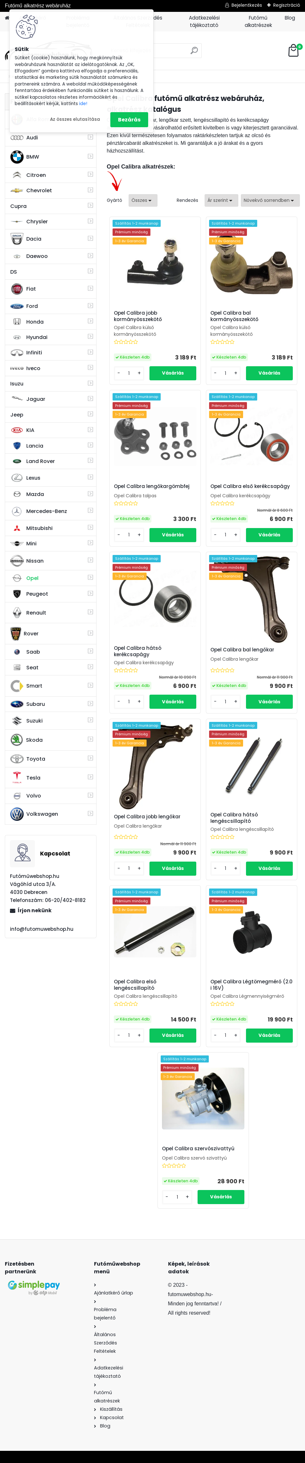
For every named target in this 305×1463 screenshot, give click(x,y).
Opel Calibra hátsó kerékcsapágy (137, 651)
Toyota (27, 759)
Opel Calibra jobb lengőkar (147, 817)
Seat (24, 667)
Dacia (25, 238)
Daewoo (29, 256)
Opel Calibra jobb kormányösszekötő (138, 316)
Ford (24, 306)
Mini (23, 543)
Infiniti (26, 352)
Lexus (25, 478)
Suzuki (26, 720)
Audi (24, 138)
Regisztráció (286, 5)
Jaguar (27, 399)
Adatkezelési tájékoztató (204, 21)
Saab (25, 652)
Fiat (23, 289)
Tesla (25, 777)
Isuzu (16, 383)
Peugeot (29, 594)
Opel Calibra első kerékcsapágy (250, 486)
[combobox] (221, 200)
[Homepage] (7, 18)
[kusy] (129, 373)
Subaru (27, 704)
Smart (26, 686)
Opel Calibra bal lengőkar (242, 650)
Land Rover (32, 461)
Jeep (16, 414)
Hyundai (28, 337)
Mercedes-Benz (38, 511)
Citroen (28, 175)
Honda (27, 322)
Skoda (26, 740)
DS (13, 272)
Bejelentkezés (247, 5)
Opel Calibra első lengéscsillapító (135, 985)
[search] (194, 53)
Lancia (26, 446)
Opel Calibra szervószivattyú (198, 1148)
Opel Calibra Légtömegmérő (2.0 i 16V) (251, 985)
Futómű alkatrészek (258, 21)
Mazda (27, 494)
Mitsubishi (31, 528)
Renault (28, 612)
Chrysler (29, 221)
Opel (24, 578)
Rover (24, 634)
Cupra (18, 206)
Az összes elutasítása (75, 119)
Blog (290, 17)
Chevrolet (31, 190)
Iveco (25, 368)
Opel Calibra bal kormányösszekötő (234, 316)
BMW (24, 157)
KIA (22, 430)
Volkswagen (34, 814)
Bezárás (129, 119)
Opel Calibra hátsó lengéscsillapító (234, 818)
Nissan (27, 560)
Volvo (25, 796)
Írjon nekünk (35, 910)
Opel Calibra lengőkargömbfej (152, 486)
